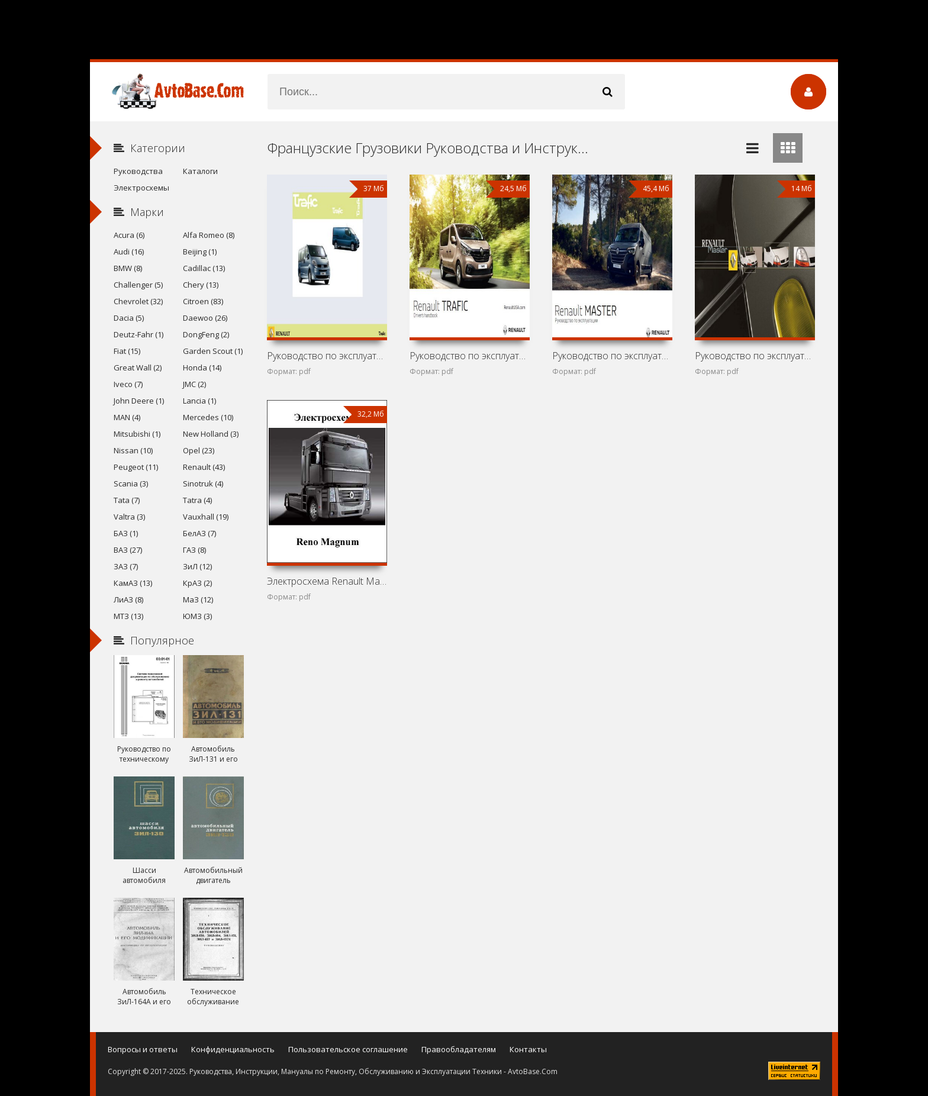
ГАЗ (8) (194, 549)
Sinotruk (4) (203, 483)
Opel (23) (198, 450)
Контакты (528, 1049)
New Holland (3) (211, 433)
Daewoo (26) (205, 317)
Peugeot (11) (136, 467)
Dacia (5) (129, 317)
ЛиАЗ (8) (128, 599)
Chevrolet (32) (138, 301)
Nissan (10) (133, 450)
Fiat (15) (127, 351)
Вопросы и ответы (143, 1049)
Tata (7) (127, 500)
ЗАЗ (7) (126, 566)
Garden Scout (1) (213, 351)
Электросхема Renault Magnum (326, 581)
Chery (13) (200, 284)
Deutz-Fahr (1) (138, 334)
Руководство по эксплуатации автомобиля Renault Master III (612, 355)
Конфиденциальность (233, 1049)
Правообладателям (458, 1049)
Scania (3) (131, 483)
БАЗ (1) (126, 533)
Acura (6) (129, 235)
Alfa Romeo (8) (208, 235)
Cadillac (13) (204, 268)
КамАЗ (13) (133, 583)
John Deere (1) (139, 400)
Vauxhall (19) (205, 516)
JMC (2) (194, 384)
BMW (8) (128, 268)
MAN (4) (127, 417)
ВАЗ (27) (128, 549)
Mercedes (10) (208, 417)
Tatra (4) (197, 500)
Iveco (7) (128, 384)
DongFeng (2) (206, 334)
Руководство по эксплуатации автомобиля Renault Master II (754, 355)
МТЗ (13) (128, 616)
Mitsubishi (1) (137, 433)
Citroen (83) (203, 301)
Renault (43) (204, 467)
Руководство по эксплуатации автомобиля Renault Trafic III (469, 355)
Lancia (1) (199, 400)
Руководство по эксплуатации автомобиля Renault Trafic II (326, 355)
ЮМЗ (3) (197, 616)
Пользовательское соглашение (348, 1049)
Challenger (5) (138, 284)
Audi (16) (129, 251)
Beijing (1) (200, 251)
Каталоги (200, 171)
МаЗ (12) (198, 599)
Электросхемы (141, 187)
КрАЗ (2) (197, 583)
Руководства (138, 171)
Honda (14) (202, 367)
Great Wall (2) (138, 367)
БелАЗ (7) (199, 533)
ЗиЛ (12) (197, 566)
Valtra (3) (129, 516)
